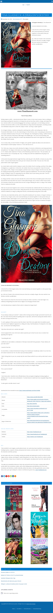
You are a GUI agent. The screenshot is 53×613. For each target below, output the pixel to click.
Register (28, 4)
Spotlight (26, 19)
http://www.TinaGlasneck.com (34, 431)
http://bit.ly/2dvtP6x (32, 403)
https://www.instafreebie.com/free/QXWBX (29, 390)
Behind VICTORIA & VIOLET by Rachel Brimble (12, 575)
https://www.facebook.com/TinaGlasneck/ (37, 434)
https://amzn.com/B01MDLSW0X (35, 397)
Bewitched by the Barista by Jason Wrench (11, 581)
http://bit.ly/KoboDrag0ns (33, 406)
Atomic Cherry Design (30, 603)
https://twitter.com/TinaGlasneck (35, 436)
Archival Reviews (27, 608)
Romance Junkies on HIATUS (7, 572)
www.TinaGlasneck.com (41, 469)
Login (23, 4)
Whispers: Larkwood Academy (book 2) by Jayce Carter (14, 584)
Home (13, 608)
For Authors (19, 608)
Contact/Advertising (37, 608)
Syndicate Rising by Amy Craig (8, 578)
